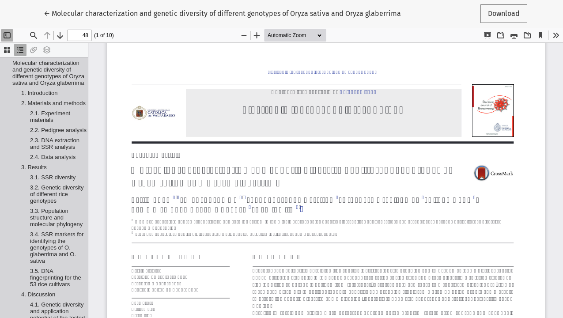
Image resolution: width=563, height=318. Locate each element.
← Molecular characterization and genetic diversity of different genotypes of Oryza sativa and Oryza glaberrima (222, 13)
